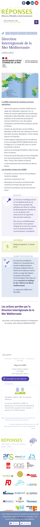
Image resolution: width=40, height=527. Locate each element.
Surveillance (31, 33)
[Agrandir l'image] (20, 63)
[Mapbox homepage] (6, 355)
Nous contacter (6, 444)
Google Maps (30, 358)
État (7, 33)
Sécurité (14, 33)
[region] (20, 340)
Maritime (22, 33)
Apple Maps (20, 360)
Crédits (9, 446)
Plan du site (15, 444)
